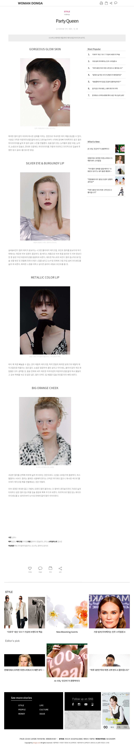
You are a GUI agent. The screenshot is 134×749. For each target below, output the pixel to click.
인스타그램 (79, 704)
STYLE (67, 11)
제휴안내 (85, 739)
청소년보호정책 (110, 739)
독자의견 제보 (41, 739)
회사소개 (67, 739)
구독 (118, 727)
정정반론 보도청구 (51, 739)
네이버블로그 (92, 704)
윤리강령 (33, 739)
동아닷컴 (61, 739)
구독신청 (21, 739)
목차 (112, 727)
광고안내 (27, 739)
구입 (125, 727)
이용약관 (91, 739)
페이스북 (73, 704)
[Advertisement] (39, 514)
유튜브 (85, 704)
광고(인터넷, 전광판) (76, 739)
